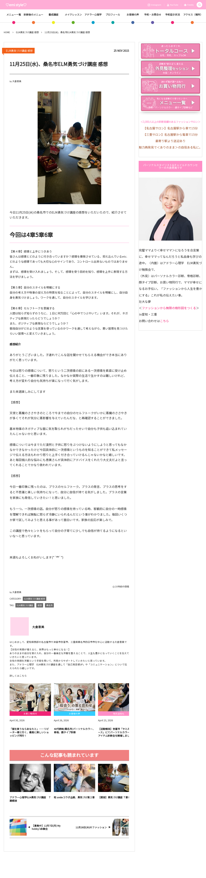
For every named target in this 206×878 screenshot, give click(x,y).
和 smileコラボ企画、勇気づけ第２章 (74, 800)
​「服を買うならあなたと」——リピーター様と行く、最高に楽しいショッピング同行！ (29, 735)
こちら (164, 321)
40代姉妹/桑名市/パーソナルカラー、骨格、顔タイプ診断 (74, 733)
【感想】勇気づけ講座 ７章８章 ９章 (118, 800)
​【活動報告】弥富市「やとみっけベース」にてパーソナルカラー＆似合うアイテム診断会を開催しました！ (118, 735)
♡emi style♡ (16, 4)
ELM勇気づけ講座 (25, 605)
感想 (40, 605)
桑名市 (49, 605)
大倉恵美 (16, 81)
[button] (199, 5)
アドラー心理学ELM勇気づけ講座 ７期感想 (30, 801)
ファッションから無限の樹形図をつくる (169, 308)
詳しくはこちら (18, 675)
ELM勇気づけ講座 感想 (19, 50)
